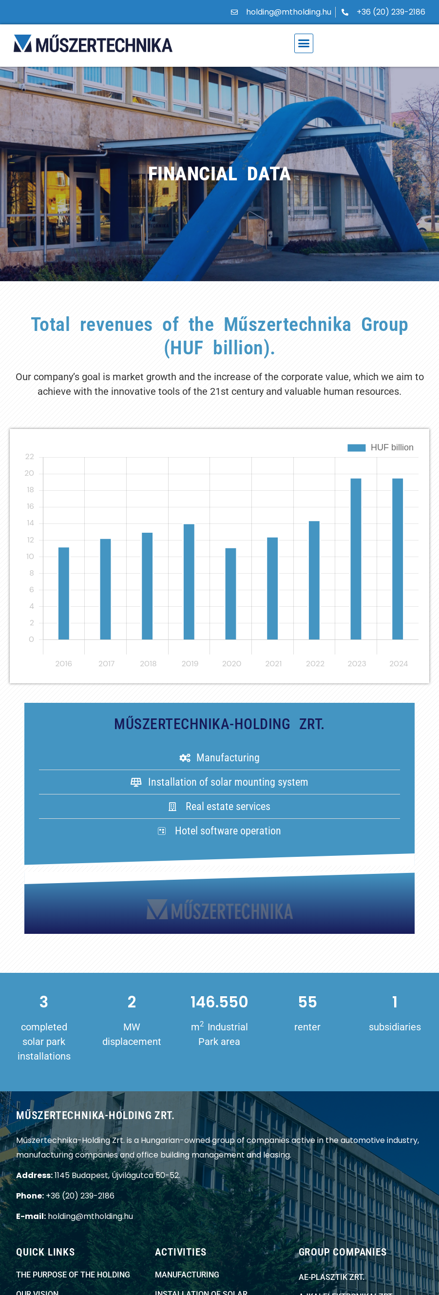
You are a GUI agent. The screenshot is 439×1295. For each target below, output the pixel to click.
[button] (304, 43)
